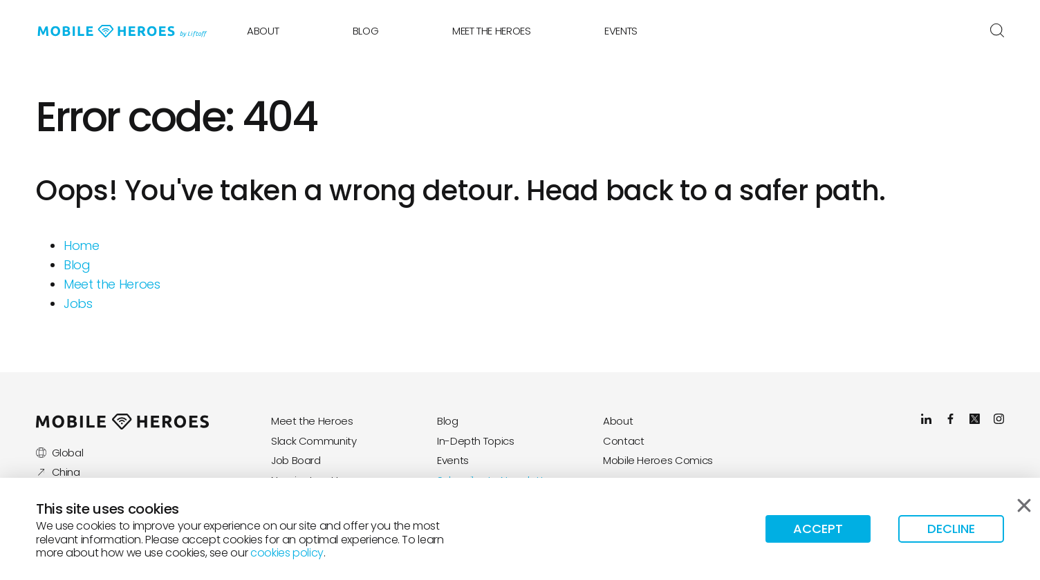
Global (59, 452)
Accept (818, 528)
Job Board (296, 460)
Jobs (78, 303)
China (58, 472)
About (263, 30)
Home (82, 245)
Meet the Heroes (491, 30)
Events (621, 30)
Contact (623, 441)
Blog (366, 30)
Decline (951, 528)
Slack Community (314, 441)
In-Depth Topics (475, 441)
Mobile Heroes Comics (658, 460)
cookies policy (287, 553)
